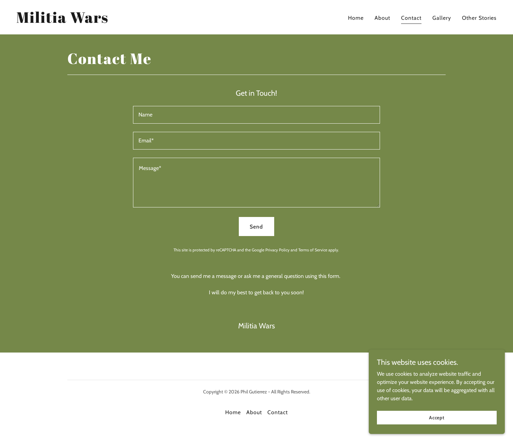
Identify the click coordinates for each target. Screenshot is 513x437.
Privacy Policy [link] (277, 249)
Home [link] (356, 18)
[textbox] (256, 115)
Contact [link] (411, 18)
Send (256, 226)
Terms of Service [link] (312, 249)
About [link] (382, 18)
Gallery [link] (441, 18)
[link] (62, 21)
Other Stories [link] (479, 18)
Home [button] (233, 412)
